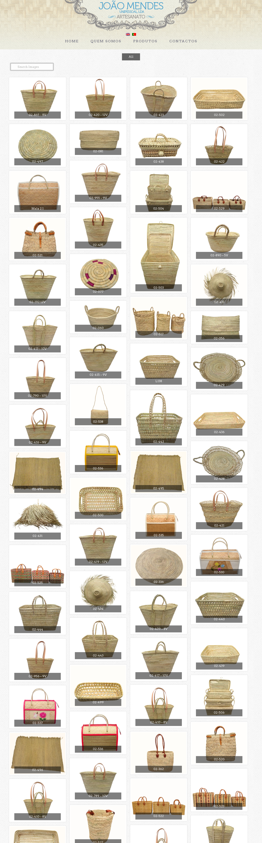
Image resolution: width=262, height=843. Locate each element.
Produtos (145, 41)
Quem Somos (105, 41)
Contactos (183, 41)
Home (72, 41)
